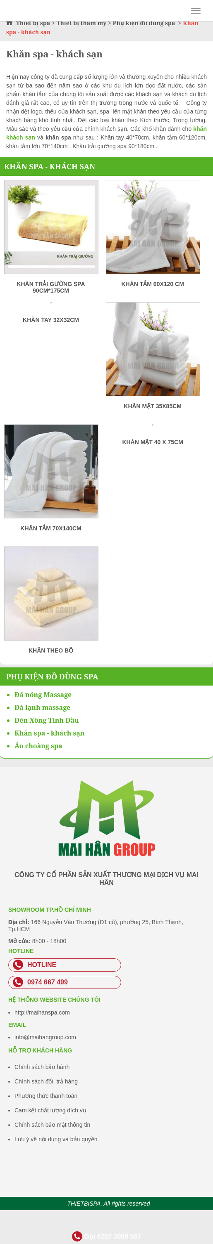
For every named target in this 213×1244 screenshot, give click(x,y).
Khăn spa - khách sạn (49, 166)
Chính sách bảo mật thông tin (52, 1124)
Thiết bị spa (33, 23)
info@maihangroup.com (45, 1037)
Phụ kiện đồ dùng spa (144, 23)
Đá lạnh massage (42, 707)
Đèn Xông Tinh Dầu (46, 720)
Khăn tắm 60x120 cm (152, 284)
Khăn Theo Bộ (51, 650)
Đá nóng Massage (43, 694)
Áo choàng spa (38, 745)
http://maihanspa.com (42, 1012)
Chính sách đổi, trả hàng (46, 1081)
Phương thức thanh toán (45, 1096)
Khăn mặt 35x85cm (153, 406)
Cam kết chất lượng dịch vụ (50, 1110)
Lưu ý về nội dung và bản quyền (56, 1139)
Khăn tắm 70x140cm (50, 528)
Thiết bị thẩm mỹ (81, 23)
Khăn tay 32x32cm (51, 320)
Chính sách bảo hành (41, 1067)
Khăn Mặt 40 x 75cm (152, 442)
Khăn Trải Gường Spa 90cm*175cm (51, 287)
